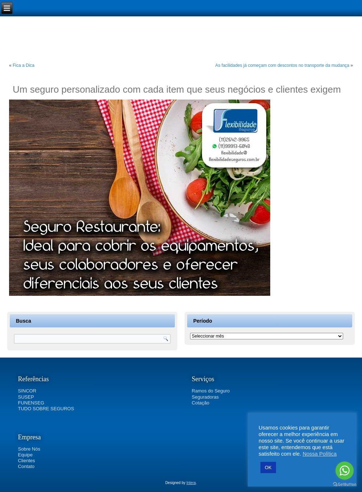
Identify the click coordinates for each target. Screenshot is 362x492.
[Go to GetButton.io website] (344, 484)
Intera (191, 483)
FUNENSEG (31, 403)
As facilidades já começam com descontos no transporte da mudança (282, 65)
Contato (26, 466)
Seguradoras (205, 397)
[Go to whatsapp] (345, 470)
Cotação (200, 403)
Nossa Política (320, 454)
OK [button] (268, 467)
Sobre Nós (29, 449)
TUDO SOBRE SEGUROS (46, 408)
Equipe (25, 454)
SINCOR (27, 391)
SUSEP (26, 397)
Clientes (26, 460)
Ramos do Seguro (211, 391)
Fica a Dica (23, 65)
